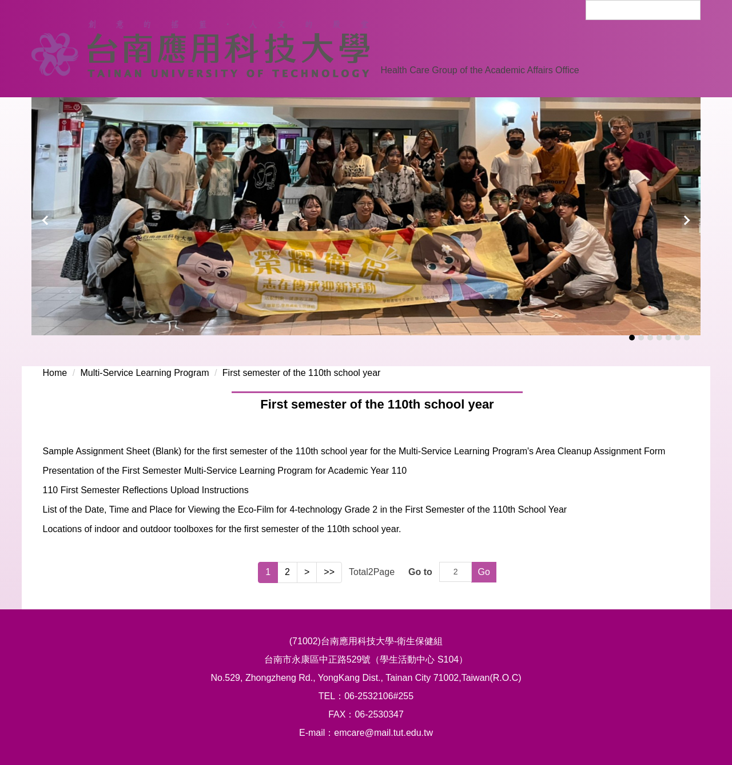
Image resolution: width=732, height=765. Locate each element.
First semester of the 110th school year (301, 373)
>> (329, 572)
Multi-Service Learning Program (145, 373)
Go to (420, 572)
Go (484, 572)
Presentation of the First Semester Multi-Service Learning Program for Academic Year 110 (224, 470)
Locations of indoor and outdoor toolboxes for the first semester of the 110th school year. (221, 529)
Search (686, 8)
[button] (45, 220)
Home (54, 373)
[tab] (631, 337)
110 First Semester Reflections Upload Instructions (145, 490)
